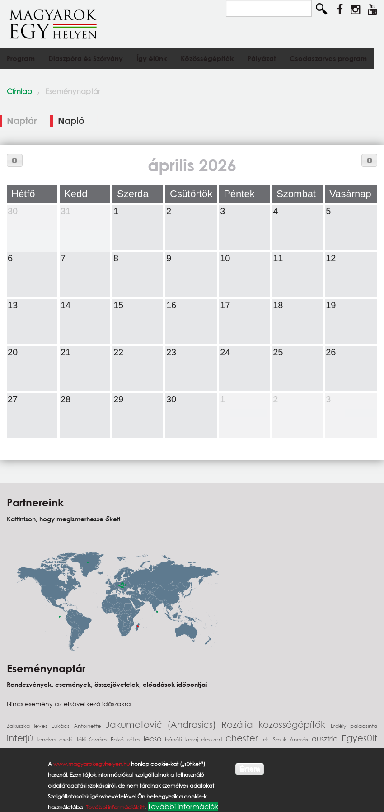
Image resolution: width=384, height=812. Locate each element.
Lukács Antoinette (78, 726)
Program (21, 58)
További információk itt (115, 807)
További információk (183, 806)
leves (43, 726)
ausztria (327, 738)
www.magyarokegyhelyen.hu (91, 764)
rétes (135, 739)
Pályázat (262, 58)
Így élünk (151, 58)
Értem (249, 769)
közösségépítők (294, 724)
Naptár (28, 120)
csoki (67, 739)
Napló (71, 120)
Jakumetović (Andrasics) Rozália (182, 724)
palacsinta (363, 726)
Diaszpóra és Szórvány (85, 58)
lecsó (154, 738)
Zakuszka (20, 726)
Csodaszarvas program (328, 58)
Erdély (340, 726)
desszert (213, 739)
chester (243, 738)
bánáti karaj (183, 739)
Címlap (19, 91)
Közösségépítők (207, 58)
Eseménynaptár (72, 91)
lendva (48, 739)
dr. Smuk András (287, 739)
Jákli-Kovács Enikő (101, 739)
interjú (22, 738)
